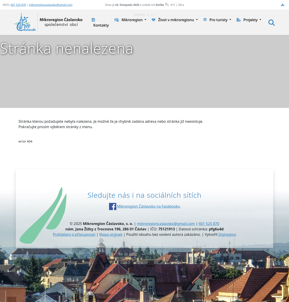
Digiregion (227, 234)
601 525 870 (18, 5)
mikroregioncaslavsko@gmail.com (50, 5)
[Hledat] (271, 22)
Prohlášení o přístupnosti (74, 234)
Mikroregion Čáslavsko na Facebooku (144, 206)
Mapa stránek (111, 234)
